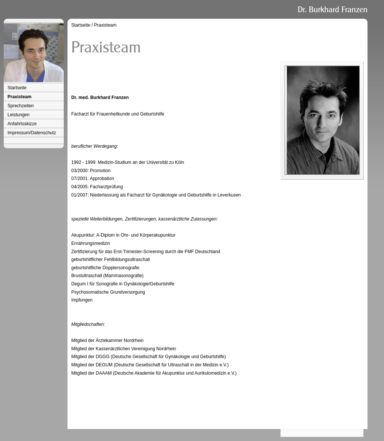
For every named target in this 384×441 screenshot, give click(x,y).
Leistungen (19, 114)
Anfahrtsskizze (22, 123)
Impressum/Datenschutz (32, 132)
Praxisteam (20, 96)
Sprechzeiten (21, 105)
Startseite (17, 87)
